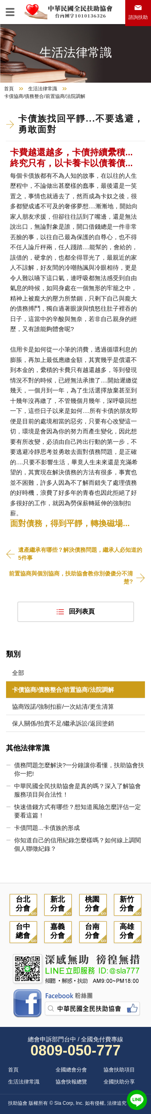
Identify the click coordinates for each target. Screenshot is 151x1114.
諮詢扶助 (138, 17)
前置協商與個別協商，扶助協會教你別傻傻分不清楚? (71, 577)
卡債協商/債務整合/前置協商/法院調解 (63, 689)
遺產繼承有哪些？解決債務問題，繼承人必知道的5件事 (80, 554)
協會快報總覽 (71, 1082)
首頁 (9, 88)
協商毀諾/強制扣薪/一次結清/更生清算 (63, 706)
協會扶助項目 (119, 1070)
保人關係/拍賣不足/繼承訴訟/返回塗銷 (63, 723)
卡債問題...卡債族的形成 (47, 827)
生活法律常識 (42, 88)
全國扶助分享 (119, 1082)
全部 (18, 672)
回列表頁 (82, 611)
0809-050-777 (75, 1050)
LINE (137, 1100)
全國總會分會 (71, 1070)
